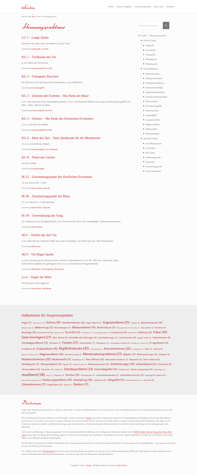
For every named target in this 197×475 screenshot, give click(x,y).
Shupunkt (48, 192)
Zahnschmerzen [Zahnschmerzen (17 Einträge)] (34, 384)
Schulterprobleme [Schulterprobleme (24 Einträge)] (78, 369)
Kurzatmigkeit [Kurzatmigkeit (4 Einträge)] (137, 349)
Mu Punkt (50, 112)
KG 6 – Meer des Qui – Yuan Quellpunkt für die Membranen (66, 141)
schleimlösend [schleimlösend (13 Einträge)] (146, 364)
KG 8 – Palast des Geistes (41, 161)
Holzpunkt (151, 54)
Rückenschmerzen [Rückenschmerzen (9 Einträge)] (98, 364)
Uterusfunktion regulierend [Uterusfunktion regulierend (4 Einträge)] (31, 380)
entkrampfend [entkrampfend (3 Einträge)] (86, 333)
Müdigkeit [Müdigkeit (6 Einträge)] (164, 354)
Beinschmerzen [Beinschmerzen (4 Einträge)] (28, 327)
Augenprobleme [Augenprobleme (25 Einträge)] (116, 322)
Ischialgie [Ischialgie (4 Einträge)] (135, 343)
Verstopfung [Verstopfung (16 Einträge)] (82, 379)
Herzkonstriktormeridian (157, 95)
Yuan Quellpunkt (53, 152)
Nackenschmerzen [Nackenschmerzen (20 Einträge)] (36, 359)
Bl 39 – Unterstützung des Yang (45, 221)
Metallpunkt (48, 295)
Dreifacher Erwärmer (156, 82)
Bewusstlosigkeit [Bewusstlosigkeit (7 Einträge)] (62, 327)
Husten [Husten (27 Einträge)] (70, 342)
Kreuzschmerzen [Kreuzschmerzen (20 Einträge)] (117, 348)
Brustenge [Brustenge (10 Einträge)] (29, 332)
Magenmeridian (153, 123)
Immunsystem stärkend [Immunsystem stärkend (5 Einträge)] (120, 343)
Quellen (89, 418)
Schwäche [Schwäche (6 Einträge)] (123, 369)
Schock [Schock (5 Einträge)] (59, 369)
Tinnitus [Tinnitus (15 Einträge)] (72, 375)
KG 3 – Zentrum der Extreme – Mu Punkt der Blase (60, 98)
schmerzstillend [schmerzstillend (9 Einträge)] (31, 369)
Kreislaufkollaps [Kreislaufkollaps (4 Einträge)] (96, 349)
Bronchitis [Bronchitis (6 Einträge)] (160, 327)
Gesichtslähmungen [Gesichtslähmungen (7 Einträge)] (108, 337)
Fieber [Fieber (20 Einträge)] (160, 332)
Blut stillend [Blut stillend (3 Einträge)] (135, 328)
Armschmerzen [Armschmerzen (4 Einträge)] (39, 322)
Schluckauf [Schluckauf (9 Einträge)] (164, 364)
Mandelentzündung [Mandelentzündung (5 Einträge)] (73, 354)
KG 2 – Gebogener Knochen (43, 78)
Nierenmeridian (153, 131)
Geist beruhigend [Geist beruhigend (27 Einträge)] (36, 337)
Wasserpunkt (62, 275)
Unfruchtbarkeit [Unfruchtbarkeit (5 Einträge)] (88, 375)
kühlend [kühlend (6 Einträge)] (158, 348)
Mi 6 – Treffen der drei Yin (41, 241)
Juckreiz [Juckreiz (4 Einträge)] (144, 343)
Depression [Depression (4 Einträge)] (59, 332)
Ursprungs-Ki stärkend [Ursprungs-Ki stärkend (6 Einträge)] (155, 375)
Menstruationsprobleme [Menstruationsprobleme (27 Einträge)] (102, 354)
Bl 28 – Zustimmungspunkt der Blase (49, 201)
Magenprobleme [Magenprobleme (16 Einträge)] (52, 354)
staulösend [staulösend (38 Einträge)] (33, 374)
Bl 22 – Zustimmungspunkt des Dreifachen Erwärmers (62, 181)
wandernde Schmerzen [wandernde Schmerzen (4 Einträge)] (134, 380)
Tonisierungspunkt (154, 164)
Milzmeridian (36, 252)
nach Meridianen (151, 68)
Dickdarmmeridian (154, 77)
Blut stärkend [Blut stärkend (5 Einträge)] (147, 327)
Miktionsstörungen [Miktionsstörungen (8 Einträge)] (147, 354)
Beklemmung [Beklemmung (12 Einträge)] (44, 327)
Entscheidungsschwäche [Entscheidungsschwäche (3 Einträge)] (101, 333)
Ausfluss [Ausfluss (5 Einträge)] (135, 322)
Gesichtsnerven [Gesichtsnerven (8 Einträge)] (127, 337)
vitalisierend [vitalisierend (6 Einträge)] (100, 380)
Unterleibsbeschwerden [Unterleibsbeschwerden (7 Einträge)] (107, 375)
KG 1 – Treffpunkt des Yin (41, 58)
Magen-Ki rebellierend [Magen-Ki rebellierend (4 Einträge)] (30, 354)
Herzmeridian (152, 100)
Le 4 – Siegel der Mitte (38, 284)
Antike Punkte (150, 40)
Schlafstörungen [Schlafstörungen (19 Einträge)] (122, 364)
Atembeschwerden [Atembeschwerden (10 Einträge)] (73, 323)
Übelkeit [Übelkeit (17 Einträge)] (80, 384)
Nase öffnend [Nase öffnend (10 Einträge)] (95, 359)
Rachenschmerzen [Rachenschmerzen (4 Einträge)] (80, 364)
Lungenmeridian (153, 118)
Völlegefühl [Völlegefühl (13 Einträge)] (116, 380)
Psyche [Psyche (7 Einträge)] (67, 364)
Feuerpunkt (151, 50)
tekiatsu (30, 6)
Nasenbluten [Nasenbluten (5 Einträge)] (78, 359)
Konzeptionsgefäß (38, 69)
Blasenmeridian (37, 192)
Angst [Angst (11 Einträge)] (27, 322)
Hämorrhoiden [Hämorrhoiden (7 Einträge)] (87, 343)
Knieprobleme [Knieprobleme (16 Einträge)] (47, 348)
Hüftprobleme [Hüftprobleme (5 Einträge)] (102, 343)
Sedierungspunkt (49, 275)
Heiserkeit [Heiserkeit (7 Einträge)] (55, 343)
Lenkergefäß (36, 49)
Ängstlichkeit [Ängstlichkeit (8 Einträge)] (54, 384)
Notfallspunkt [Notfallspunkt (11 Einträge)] (30, 364)
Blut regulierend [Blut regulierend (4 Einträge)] (123, 327)
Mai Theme (122, 465)
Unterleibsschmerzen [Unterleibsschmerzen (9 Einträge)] (132, 375)
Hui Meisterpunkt (154, 141)
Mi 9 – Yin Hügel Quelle (40, 261)
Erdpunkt (150, 45)
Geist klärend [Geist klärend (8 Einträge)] (60, 337)
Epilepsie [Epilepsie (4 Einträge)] (132, 332)
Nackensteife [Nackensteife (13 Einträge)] (61, 359)
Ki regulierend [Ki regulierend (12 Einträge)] (158, 343)
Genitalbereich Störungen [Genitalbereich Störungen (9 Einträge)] (83, 337)
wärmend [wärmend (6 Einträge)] (149, 380)
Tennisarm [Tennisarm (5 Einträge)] (59, 375)
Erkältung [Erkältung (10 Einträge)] (145, 332)
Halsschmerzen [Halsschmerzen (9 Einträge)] (161, 337)
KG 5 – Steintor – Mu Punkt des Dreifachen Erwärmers (62, 121)
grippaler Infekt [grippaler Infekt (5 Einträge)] (144, 337)
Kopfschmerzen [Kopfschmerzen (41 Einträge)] (74, 348)
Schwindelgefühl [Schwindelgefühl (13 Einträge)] (105, 369)
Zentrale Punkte (151, 136)
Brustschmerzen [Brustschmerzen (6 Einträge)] (45, 332)
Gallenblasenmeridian (156, 91)
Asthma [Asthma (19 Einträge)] (53, 322)
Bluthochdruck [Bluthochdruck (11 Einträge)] (106, 327)
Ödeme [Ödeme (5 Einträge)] (68, 384)
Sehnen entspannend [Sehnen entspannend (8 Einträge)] (141, 369)
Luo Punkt (46, 49)
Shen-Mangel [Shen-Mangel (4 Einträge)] (159, 369)
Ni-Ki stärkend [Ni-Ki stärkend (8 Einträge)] (151, 359)
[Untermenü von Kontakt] (174, 6)
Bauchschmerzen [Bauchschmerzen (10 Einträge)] (151, 323)
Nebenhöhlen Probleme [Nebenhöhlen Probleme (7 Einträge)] (116, 359)
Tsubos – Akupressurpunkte (154, 35)
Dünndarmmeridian (155, 86)
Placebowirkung (49, 451)
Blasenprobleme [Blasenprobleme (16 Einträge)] (84, 327)
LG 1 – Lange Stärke (37, 38)
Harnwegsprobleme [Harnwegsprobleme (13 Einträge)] (35, 343)
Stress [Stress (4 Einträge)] (49, 375)
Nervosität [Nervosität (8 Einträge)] (135, 359)
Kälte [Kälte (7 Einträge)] (148, 348)
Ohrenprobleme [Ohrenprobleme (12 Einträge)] (51, 364)
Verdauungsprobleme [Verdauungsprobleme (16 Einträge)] (57, 379)
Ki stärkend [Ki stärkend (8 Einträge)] (28, 348)
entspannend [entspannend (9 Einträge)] (119, 332)
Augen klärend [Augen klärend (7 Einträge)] (94, 322)
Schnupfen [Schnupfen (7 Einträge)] (47, 369)
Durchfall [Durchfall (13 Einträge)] (72, 332)
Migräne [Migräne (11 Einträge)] (129, 354)
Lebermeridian (37, 295)
